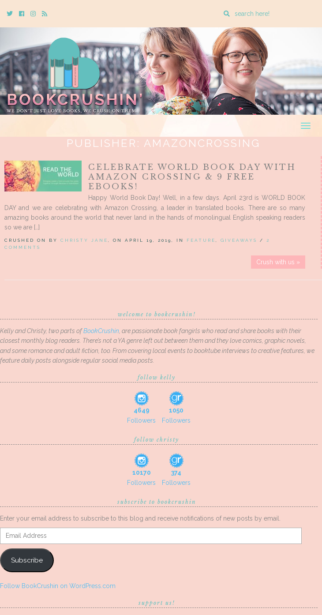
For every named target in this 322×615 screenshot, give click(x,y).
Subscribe (27, 560)
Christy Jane (84, 240)
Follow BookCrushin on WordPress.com (58, 585)
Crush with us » (278, 262)
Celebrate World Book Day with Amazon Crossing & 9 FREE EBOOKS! (192, 176)
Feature (201, 240)
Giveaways (239, 240)
